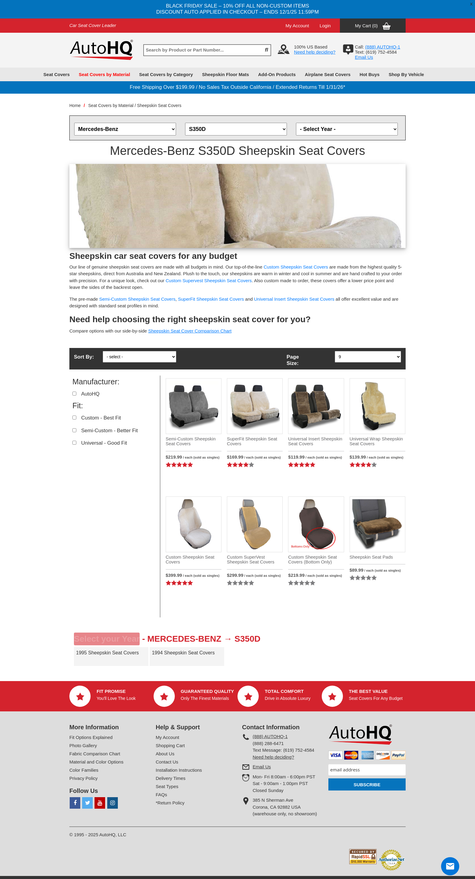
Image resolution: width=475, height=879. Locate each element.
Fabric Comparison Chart (94, 753)
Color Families (83, 770)
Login (325, 25)
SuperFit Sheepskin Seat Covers (211, 299)
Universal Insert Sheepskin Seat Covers (294, 299)
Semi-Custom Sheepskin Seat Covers (137, 299)
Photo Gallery (83, 745)
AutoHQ (90, 394)
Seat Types (167, 786)
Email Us (364, 57)
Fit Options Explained (91, 737)
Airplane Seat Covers (327, 74)
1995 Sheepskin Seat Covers (107, 652)
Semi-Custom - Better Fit (109, 430)
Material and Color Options (96, 761)
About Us (165, 753)
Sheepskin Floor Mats (225, 74)
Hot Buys (370, 74)
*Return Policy (170, 802)
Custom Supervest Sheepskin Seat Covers (209, 280)
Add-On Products (277, 74)
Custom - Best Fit (101, 418)
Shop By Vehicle (406, 74)
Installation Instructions (179, 770)
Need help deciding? (315, 52)
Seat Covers (56, 74)
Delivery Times (170, 778)
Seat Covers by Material (104, 74)
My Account (297, 25)
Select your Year (107, 638)
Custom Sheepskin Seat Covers (296, 266)
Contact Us (167, 761)
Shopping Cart (170, 745)
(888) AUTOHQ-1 (270, 736)
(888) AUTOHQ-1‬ (382, 46)
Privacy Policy (83, 778)
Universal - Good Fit (104, 443)
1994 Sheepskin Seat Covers (183, 652)
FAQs (161, 794)
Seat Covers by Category (166, 74)
